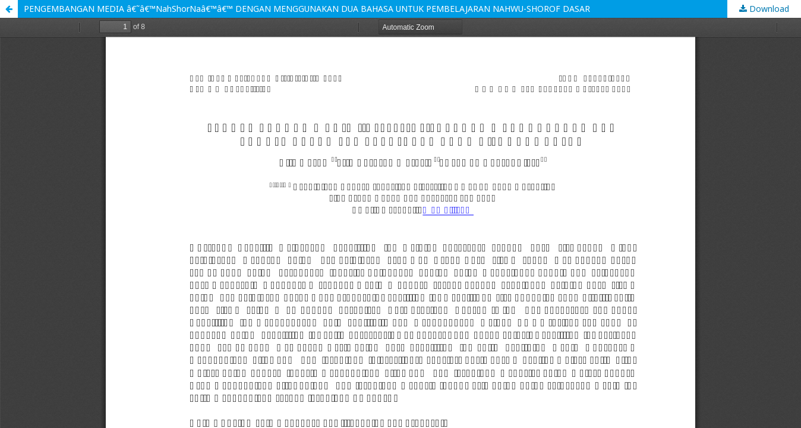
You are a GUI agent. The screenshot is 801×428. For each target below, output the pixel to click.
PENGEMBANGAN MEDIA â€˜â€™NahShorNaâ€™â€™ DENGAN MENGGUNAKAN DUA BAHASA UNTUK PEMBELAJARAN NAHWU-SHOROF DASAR (307, 8)
